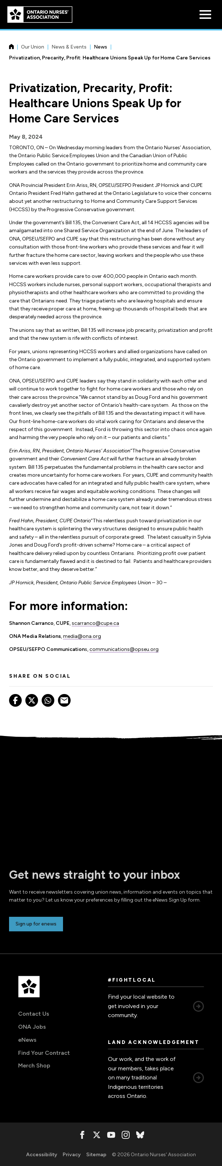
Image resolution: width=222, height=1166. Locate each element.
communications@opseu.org (124, 649)
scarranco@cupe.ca (95, 623)
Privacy (72, 1155)
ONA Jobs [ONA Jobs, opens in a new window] (32, 1026)
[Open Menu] (205, 14)
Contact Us (33, 1013)
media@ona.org (82, 636)
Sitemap (96, 1155)
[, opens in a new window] (82, 1135)
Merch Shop (34, 1065)
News (100, 47)
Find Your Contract (44, 1052)
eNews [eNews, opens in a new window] (27, 1039)
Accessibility (41, 1155)
